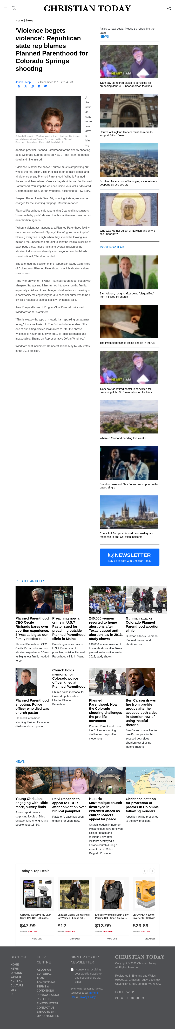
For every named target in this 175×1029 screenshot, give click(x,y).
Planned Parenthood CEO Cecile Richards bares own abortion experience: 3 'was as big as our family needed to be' (32, 628)
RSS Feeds (44, 999)
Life (14, 989)
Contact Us (46, 1007)
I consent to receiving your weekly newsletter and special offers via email (89, 975)
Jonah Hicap (23, 82)
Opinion (16, 972)
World (16, 977)
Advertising (46, 982)
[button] (6, 8)
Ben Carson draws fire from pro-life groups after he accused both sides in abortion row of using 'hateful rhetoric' (142, 712)
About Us (44, 969)
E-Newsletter (47, 1003)
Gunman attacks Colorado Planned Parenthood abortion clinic (142, 624)
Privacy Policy (48, 994)
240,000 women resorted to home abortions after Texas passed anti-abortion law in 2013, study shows (106, 628)
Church (16, 981)
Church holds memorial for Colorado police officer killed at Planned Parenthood (68, 678)
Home (19, 20)
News (29, 20)
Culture (17, 985)
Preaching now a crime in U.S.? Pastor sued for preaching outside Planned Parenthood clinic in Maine (68, 628)
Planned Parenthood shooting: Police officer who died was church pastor (32, 706)
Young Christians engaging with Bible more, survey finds (32, 803)
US (12, 994)
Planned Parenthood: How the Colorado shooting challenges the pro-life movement (105, 710)
